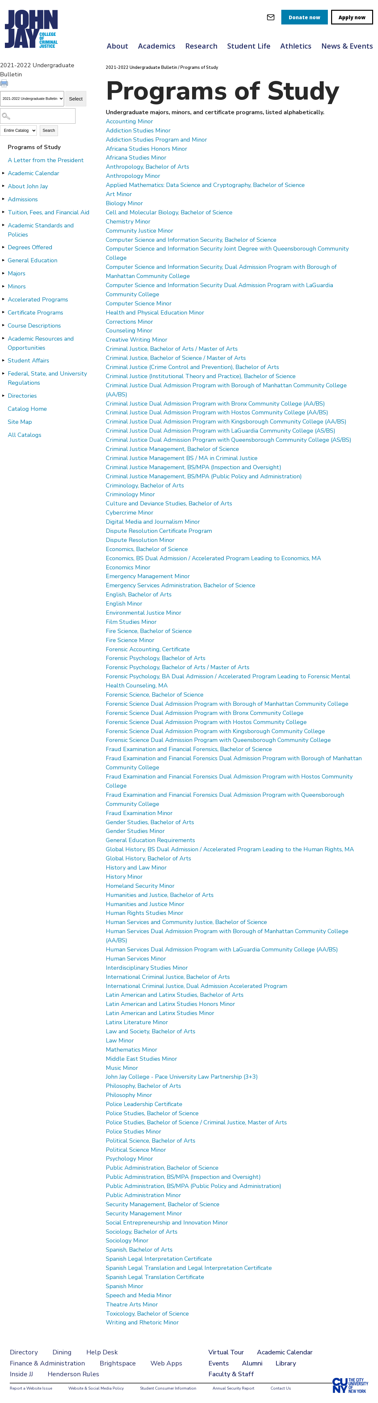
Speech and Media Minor (139, 1295)
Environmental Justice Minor (143, 613)
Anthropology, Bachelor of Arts (147, 167)
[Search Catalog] (38, 116)
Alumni (252, 1363)
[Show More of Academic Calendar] (3, 173)
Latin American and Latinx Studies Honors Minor (170, 1004)
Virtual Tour (226, 1352)
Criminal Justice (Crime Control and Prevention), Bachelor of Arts (192, 367)
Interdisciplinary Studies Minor (147, 968)
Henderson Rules (73, 1374)
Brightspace (118, 1363)
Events (218, 1363)
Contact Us (281, 1388)
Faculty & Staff (231, 1374)
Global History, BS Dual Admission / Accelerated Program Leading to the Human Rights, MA (230, 849)
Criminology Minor (130, 494)
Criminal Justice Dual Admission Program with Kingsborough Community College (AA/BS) (226, 421)
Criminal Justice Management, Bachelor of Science (172, 449)
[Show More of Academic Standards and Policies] (3, 225)
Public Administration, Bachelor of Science (162, 1168)
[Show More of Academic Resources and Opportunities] (3, 338)
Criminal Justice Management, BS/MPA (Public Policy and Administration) (204, 476)
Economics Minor (128, 567)
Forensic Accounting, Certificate (148, 649)
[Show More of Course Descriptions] (3, 325)
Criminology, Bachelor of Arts (145, 485)
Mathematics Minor (131, 1050)
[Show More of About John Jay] (3, 186)
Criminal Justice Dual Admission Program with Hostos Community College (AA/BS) (217, 412)
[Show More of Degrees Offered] (3, 247)
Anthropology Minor (133, 176)
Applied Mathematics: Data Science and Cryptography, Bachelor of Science (205, 185)
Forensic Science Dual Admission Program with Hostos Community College (206, 722)
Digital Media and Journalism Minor (153, 522)
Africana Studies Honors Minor (146, 149)
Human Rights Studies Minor (144, 913)
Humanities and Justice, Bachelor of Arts (160, 895)
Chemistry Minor (128, 221)
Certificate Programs (35, 312)
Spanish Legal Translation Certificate (155, 1277)
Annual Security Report (233, 1388)
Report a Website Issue (31, 1388)
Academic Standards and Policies (41, 230)
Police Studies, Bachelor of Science (152, 1113)
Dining (62, 1352)
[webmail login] (270, 17)
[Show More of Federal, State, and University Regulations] (3, 373)
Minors (17, 286)
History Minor (124, 877)
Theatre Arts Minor (132, 1304)
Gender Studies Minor (135, 831)
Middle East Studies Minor (141, 1059)
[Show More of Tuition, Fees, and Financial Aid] (3, 212)
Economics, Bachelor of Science (147, 549)
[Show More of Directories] (3, 395)
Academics (156, 46)
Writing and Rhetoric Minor (142, 1322)
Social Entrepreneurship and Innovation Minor (167, 1222)
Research (201, 46)
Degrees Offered (30, 247)
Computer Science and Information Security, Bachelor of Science (191, 240)
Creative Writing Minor (136, 340)
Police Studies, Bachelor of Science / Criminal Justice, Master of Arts (196, 1122)
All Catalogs (24, 435)
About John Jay (28, 186)
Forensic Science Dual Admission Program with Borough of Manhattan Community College (227, 704)
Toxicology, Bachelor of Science (147, 1314)
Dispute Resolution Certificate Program (159, 531)
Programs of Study (34, 147)
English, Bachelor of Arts (139, 594)
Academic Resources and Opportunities (41, 343)
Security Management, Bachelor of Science (162, 1204)
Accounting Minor (129, 121)
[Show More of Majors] (3, 273)
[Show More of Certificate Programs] (3, 312)
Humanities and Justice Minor (145, 904)
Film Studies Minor (131, 622)
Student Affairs (28, 360)
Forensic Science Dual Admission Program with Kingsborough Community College (215, 731)
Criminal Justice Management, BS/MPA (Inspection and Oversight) (193, 467)
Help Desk (102, 1352)
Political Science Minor (136, 1150)
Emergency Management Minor (148, 576)
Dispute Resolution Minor (140, 540)
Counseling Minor (129, 330)
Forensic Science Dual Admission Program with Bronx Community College (204, 713)
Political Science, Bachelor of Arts (150, 1141)
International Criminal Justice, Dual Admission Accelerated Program (196, 986)
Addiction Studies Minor (138, 130)
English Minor (124, 604)
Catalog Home (27, 409)
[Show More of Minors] (3, 286)
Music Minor (122, 1068)
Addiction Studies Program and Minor (156, 140)
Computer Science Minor (139, 303)
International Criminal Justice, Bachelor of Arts (168, 977)
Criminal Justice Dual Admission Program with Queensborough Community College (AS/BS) (228, 440)
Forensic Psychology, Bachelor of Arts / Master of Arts (177, 667)
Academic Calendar (33, 173)
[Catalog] (32, 98)
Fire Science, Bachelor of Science (149, 631)
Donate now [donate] (304, 17)
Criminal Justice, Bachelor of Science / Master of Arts (176, 358)
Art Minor (119, 194)
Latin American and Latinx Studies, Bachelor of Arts (175, 995)
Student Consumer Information (168, 1388)
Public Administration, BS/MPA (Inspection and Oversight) (183, 1177)
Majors (16, 273)
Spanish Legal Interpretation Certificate (159, 1259)
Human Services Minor (136, 959)
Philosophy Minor (129, 1095)
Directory (24, 1352)
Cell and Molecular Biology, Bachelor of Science (169, 212)
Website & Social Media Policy (96, 1388)
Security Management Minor (144, 1213)
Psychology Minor (129, 1159)
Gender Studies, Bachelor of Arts (150, 822)
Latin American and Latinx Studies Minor (160, 1013)
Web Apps (166, 1363)
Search (49, 130)
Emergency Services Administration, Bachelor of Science (180, 585)
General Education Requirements (150, 840)
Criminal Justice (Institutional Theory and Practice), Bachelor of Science (201, 376)
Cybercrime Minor (129, 512)
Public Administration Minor (143, 1195)
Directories (22, 396)
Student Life (249, 46)
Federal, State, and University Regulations (47, 378)
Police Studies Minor (133, 1131)
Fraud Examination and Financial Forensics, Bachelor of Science (189, 749)
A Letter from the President (46, 160)
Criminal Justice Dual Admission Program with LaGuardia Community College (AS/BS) (220, 431)
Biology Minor (124, 203)
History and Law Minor (136, 867)
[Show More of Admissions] (3, 199)
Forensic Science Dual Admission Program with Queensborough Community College (218, 740)
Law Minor (120, 1040)
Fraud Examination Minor (139, 813)
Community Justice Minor (139, 231)
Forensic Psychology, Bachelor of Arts (155, 658)
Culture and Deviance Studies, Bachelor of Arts (169, 503)
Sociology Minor (127, 1240)
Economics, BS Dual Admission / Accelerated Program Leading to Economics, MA (213, 558)
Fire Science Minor (130, 640)
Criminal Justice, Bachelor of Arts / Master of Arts (172, 349)
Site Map (20, 422)
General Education (32, 260)
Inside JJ (21, 1374)
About (117, 46)
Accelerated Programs (38, 299)
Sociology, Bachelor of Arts (141, 1232)
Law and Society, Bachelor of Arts (150, 1031)
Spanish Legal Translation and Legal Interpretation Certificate (189, 1268)
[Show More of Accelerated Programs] (3, 299)
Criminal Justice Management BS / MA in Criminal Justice (182, 458)
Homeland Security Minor (140, 886)
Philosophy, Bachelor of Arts (143, 1086)
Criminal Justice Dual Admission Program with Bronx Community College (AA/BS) (215, 404)
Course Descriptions (34, 326)
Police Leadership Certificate (144, 1104)
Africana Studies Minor (136, 158)
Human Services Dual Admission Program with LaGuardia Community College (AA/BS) (222, 949)
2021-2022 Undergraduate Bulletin (141, 67)
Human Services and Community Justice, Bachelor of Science (186, 922)
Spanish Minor (124, 1286)
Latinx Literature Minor (137, 1022)
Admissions (23, 199)
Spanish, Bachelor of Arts (139, 1250)
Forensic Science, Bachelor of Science (154, 695)
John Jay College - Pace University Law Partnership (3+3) (182, 1077)
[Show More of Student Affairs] (3, 360)
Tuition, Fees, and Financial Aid (49, 212)
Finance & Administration (47, 1363)
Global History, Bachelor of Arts (148, 858)
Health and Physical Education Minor (155, 312)
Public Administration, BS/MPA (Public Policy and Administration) (193, 1186)
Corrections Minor (129, 322)
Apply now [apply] (352, 17)
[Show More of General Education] (3, 260)
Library (285, 1363)
